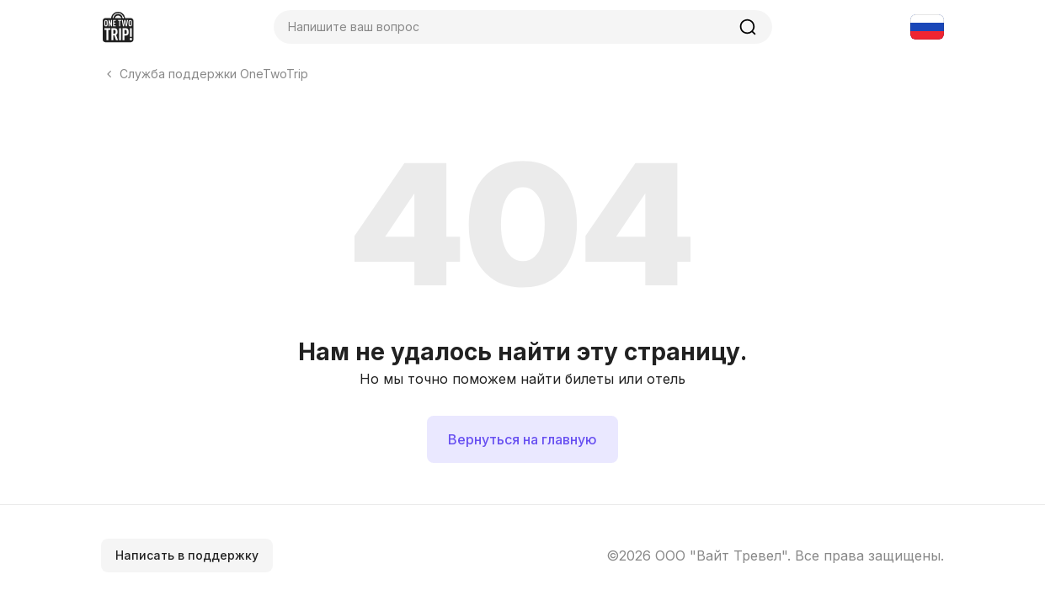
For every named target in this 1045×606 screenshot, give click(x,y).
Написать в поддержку (187, 555)
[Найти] (748, 27)
